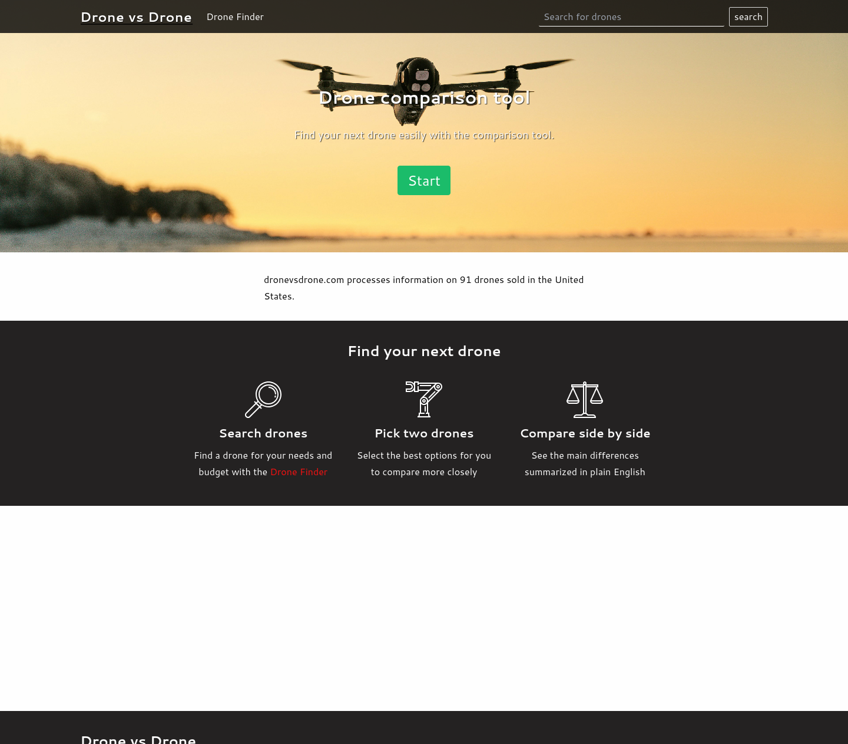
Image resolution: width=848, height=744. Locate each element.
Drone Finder (235, 16)
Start (424, 180)
